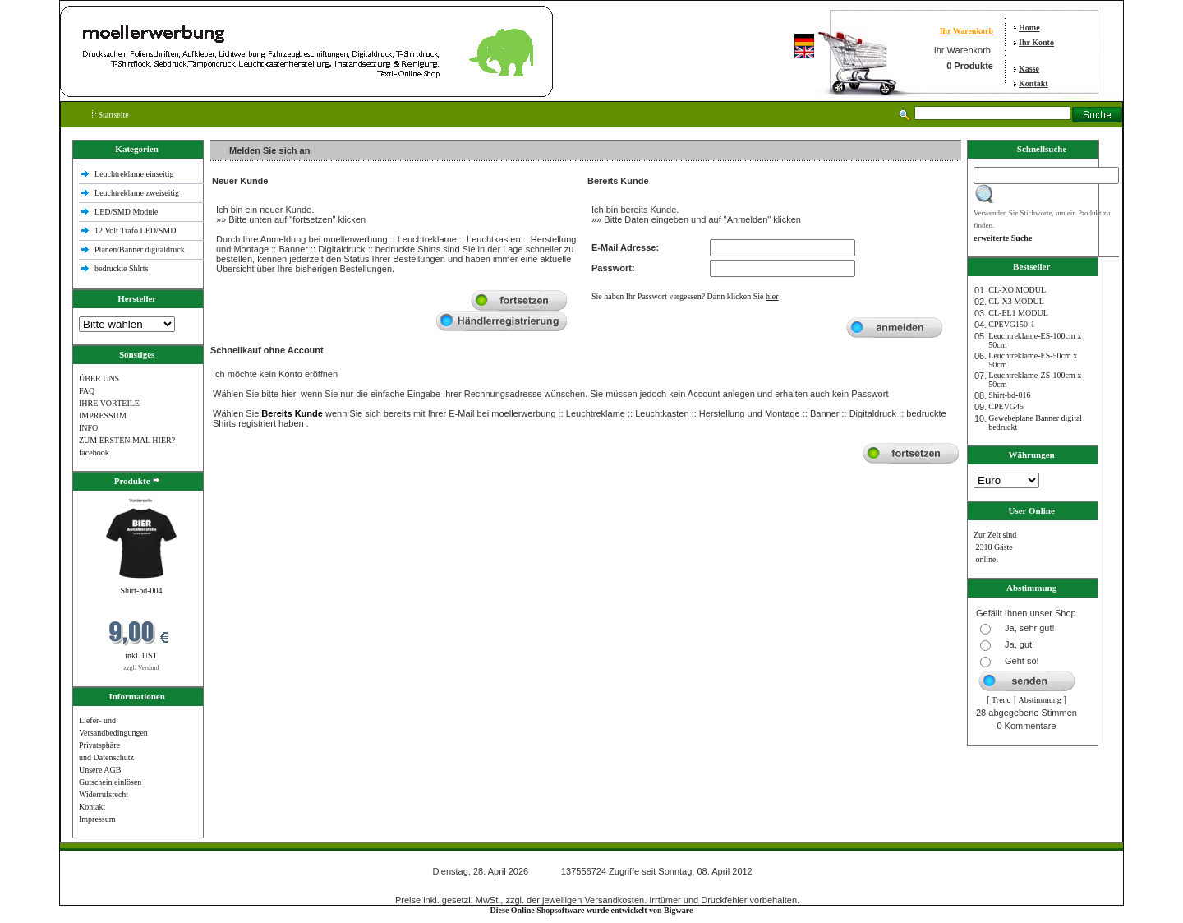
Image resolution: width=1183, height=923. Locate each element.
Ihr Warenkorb (966, 30)
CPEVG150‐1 (1011, 324)
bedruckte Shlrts (121, 268)
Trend (1001, 699)
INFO (88, 427)
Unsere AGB (100, 769)
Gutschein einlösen (110, 782)
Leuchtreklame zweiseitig (138, 192)
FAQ (86, 390)
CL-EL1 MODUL (1018, 312)
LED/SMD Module (126, 211)
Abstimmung (1040, 699)
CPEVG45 (1006, 406)
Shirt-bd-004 (141, 590)
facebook (94, 452)
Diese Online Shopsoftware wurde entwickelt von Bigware (591, 910)
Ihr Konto (1036, 42)
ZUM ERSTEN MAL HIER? (127, 440)
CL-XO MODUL (1017, 289)
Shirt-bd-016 (1009, 394)
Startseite (110, 114)
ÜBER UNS (99, 378)
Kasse (1029, 68)
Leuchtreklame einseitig (135, 173)
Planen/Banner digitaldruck (139, 249)
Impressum (97, 819)
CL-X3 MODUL (1016, 301)
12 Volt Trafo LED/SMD (135, 230)
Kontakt (1033, 83)
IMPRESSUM (103, 415)
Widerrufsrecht (103, 794)
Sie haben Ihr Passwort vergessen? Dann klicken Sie (685, 296)
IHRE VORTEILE (109, 403)
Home (1029, 27)
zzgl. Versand (141, 667)
